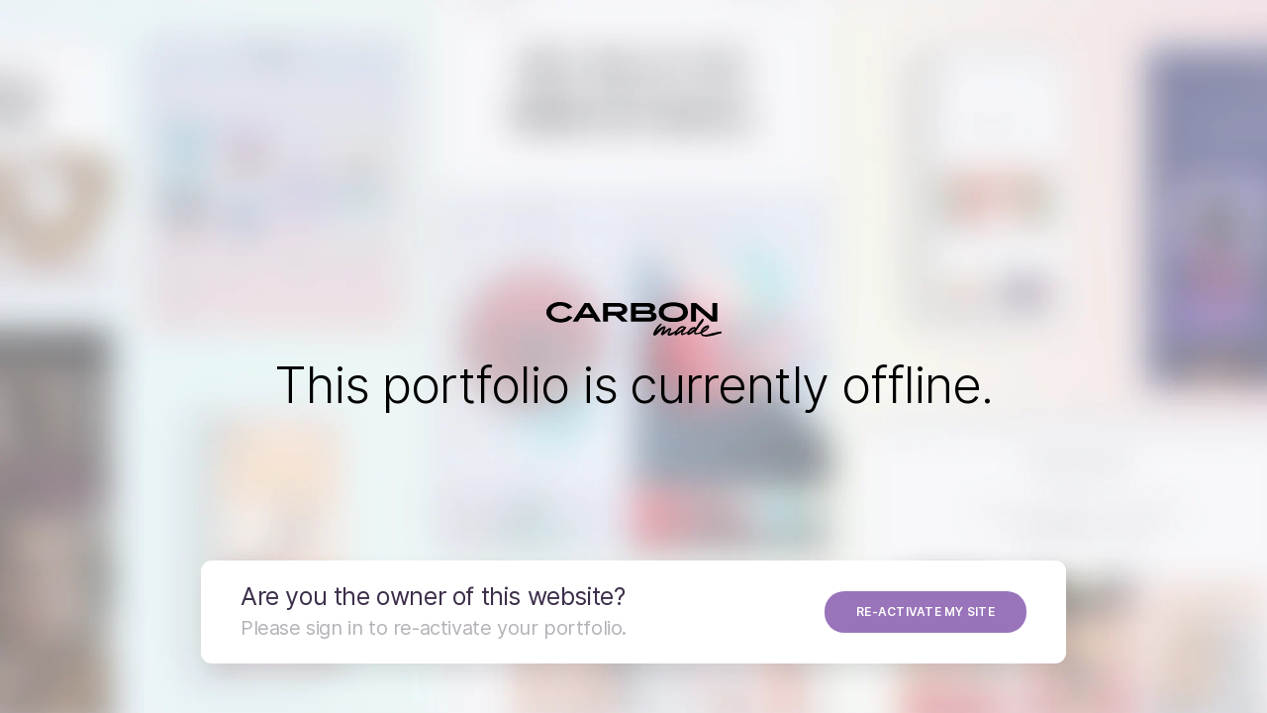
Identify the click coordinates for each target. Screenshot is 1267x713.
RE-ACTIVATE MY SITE (925, 611)
